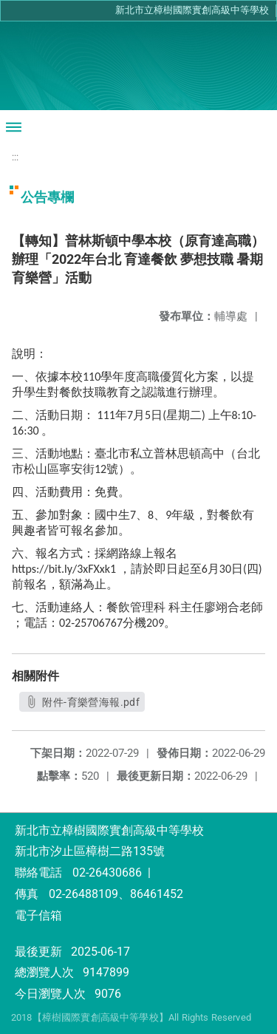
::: (15, 157)
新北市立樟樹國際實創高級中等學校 (192, 10)
